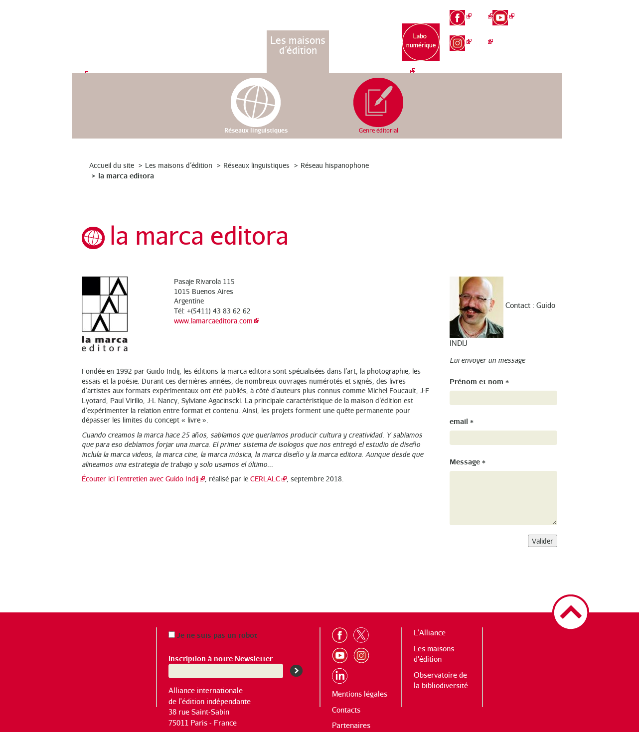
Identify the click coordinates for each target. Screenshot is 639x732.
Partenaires (351, 725)
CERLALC (265, 478)
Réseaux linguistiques (256, 165)
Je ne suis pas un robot (212, 634)
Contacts (346, 710)
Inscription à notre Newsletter (220, 658)
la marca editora (126, 175)
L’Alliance (235, 40)
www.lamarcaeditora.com (213, 320)
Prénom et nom (479, 381)
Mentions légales (359, 694)
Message (467, 461)
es (547, 45)
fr (547, 10)
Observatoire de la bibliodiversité (360, 50)
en (547, 28)
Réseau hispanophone (335, 165)
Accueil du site (111, 165)
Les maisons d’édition (297, 45)
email (462, 421)
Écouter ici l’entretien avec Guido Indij (140, 478)
